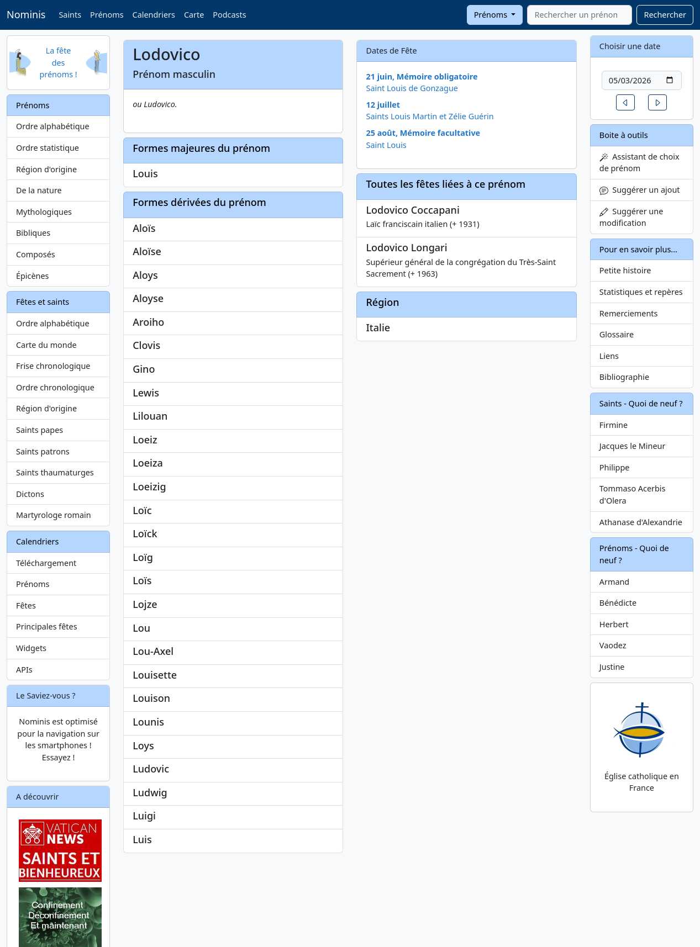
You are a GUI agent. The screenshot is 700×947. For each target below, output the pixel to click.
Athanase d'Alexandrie (640, 522)
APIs (24, 669)
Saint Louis (386, 145)
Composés (35, 254)
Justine (612, 667)
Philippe (614, 467)
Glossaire (616, 334)
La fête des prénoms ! (58, 62)
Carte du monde (46, 345)
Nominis (26, 14)
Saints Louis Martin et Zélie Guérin (429, 116)
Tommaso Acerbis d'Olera (632, 494)
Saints (70, 14)
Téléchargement (46, 563)
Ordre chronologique (55, 387)
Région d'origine (46, 169)
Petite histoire (625, 270)
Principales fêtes (46, 626)
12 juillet (383, 104)
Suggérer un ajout (639, 189)
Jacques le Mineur (632, 446)
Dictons (30, 494)
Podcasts (229, 14)
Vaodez (613, 645)
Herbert (614, 624)
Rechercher (665, 14)
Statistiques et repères (641, 292)
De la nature (39, 190)
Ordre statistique (47, 147)
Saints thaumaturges (55, 472)
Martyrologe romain (53, 515)
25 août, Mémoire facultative (423, 133)
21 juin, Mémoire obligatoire (421, 76)
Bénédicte (617, 602)
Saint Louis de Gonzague (412, 88)
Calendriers (154, 14)
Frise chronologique (53, 366)
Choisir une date (630, 46)
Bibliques (33, 233)
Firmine (613, 425)
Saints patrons (43, 451)
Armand (614, 581)
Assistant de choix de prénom (639, 162)
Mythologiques (44, 212)
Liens (609, 356)
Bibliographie (624, 377)
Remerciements (628, 313)
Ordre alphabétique (53, 126)
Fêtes (26, 605)
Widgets (31, 648)
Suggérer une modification (631, 217)
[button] (625, 102)
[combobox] (579, 15)
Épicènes (32, 276)
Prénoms (106, 14)
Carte (194, 14)
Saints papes (39, 430)
